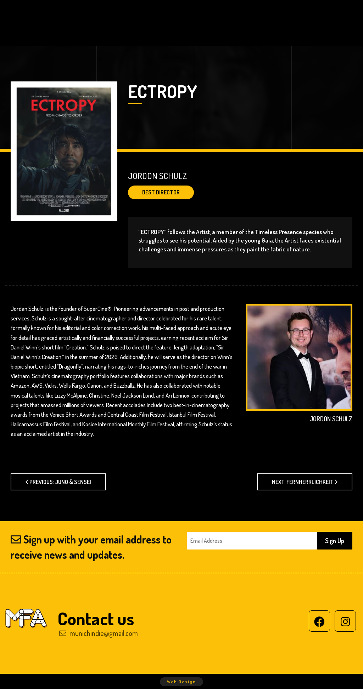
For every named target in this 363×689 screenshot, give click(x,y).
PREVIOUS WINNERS (259, 14)
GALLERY (316, 14)
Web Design (181, 681)
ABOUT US (141, 14)
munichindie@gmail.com (98, 633)
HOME (101, 14)
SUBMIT (103, 32)
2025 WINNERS (193, 14)
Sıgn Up (334, 541)
